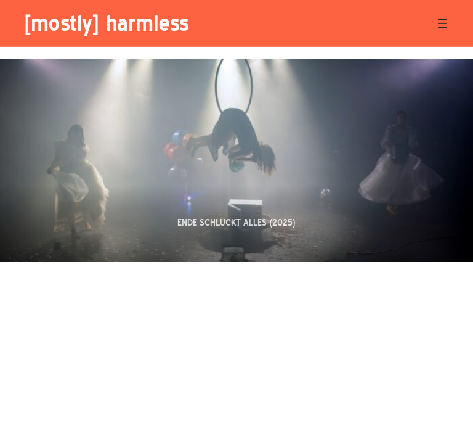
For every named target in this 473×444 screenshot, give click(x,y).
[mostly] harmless (106, 23)
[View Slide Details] (236, 160)
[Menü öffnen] (442, 23)
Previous (421, 236)
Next (450, 236)
